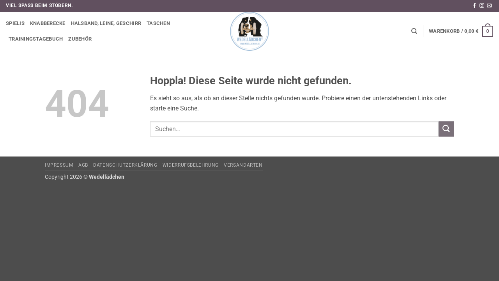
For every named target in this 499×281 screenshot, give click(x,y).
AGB (83, 165)
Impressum (59, 165)
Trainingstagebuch (36, 39)
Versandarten (243, 165)
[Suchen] (414, 31)
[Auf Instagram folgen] (482, 6)
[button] (461, 31)
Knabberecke (47, 23)
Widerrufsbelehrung (191, 165)
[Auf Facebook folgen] (474, 6)
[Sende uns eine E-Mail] (489, 6)
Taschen (158, 23)
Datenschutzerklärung (125, 165)
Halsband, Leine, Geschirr (106, 23)
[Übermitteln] (446, 129)
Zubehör (80, 39)
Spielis (15, 23)
